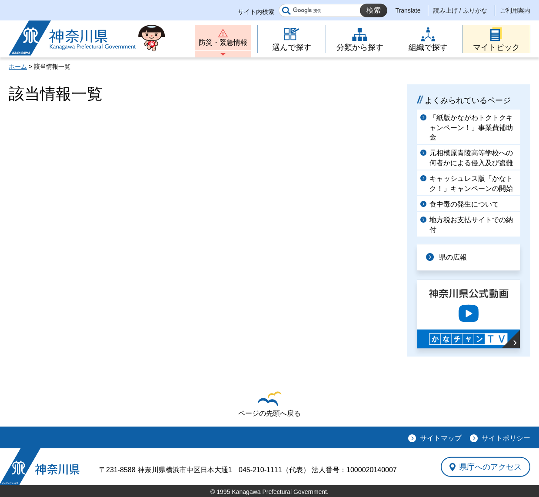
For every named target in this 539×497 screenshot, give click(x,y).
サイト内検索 (256, 11)
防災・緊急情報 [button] (223, 42)
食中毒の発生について (464, 204)
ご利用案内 (515, 10)
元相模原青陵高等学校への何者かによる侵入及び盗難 (471, 157)
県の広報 (453, 257)
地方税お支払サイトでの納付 (471, 224)
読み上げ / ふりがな (460, 10)
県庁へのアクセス (490, 466)
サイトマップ (441, 438)
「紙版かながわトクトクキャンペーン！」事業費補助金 (471, 127)
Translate (408, 10)
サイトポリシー (506, 438)
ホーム (18, 66)
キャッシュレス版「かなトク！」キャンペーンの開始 (471, 183)
